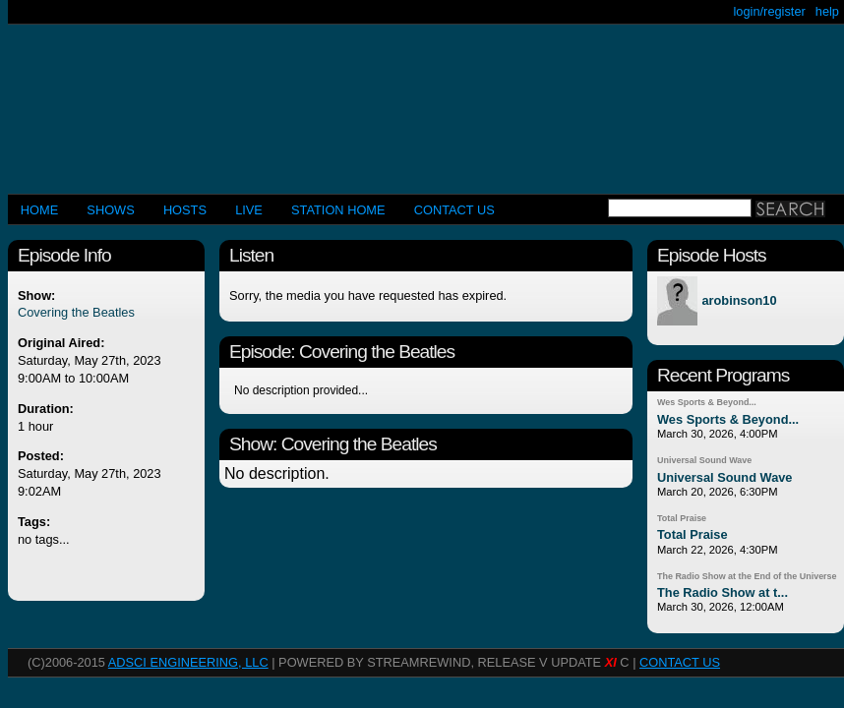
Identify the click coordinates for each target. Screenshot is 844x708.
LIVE (249, 210)
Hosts (185, 210)
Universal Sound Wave (704, 460)
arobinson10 (738, 301)
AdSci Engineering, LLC (188, 662)
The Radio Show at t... (722, 592)
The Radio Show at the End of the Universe (747, 576)
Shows (110, 210)
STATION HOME (338, 210)
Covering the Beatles (76, 312)
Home (39, 210)
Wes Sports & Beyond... (706, 402)
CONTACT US (454, 210)
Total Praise (681, 518)
